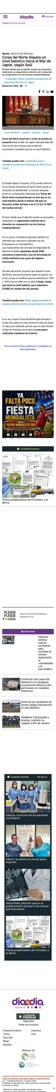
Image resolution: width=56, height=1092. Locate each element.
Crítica (6, 1034)
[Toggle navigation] (5, 16)
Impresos (36, 1030)
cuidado (26, 132)
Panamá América (12, 1030)
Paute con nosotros (28, 1024)
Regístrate (28, 1021)
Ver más (42, 777)
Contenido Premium (28, 449)
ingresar (48, 16)
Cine (33, 1034)
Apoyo (46, 132)
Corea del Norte (12, 132)
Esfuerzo (36, 132)
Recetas (7, 1044)
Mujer (6, 1041)
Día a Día (7, 1037)
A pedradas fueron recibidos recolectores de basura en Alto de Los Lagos (26, 164)
